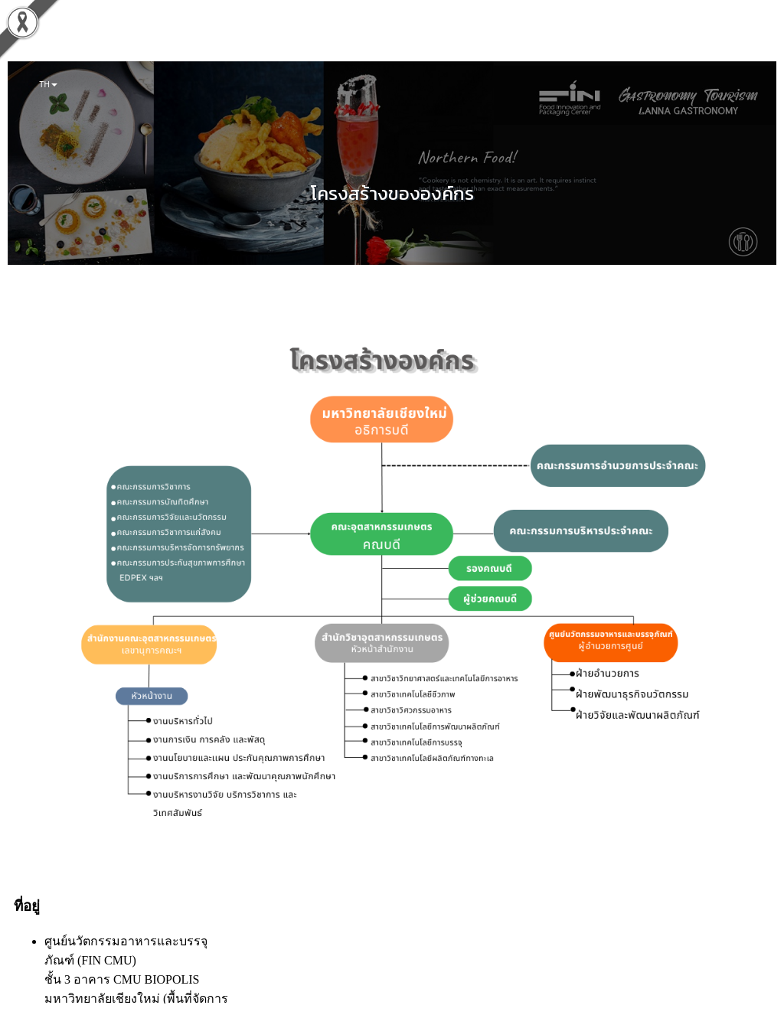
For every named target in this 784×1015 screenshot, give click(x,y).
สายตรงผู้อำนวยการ (645, 38)
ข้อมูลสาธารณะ (473, 38)
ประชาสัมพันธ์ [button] (307, 38)
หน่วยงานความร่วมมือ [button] (390, 38)
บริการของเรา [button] (239, 38)
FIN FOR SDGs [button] (168, 38)
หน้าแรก (53, 38)
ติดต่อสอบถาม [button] (721, 38)
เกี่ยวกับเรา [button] (103, 38)
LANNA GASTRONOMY (555, 38)
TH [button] (48, 84)
